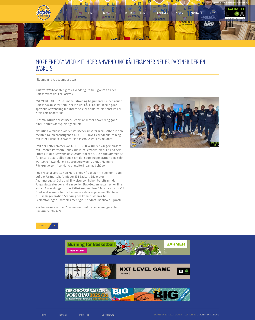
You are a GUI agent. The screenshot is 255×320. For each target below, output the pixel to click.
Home (90, 13)
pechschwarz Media (209, 314)
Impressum (84, 314)
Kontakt (196, 13)
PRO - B (128, 13)
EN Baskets (109, 13)
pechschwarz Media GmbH (238, 2)
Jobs (212, 13)
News (179, 13)
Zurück (48, 226)
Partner (162, 13)
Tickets (144, 13)
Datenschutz (107, 314)
